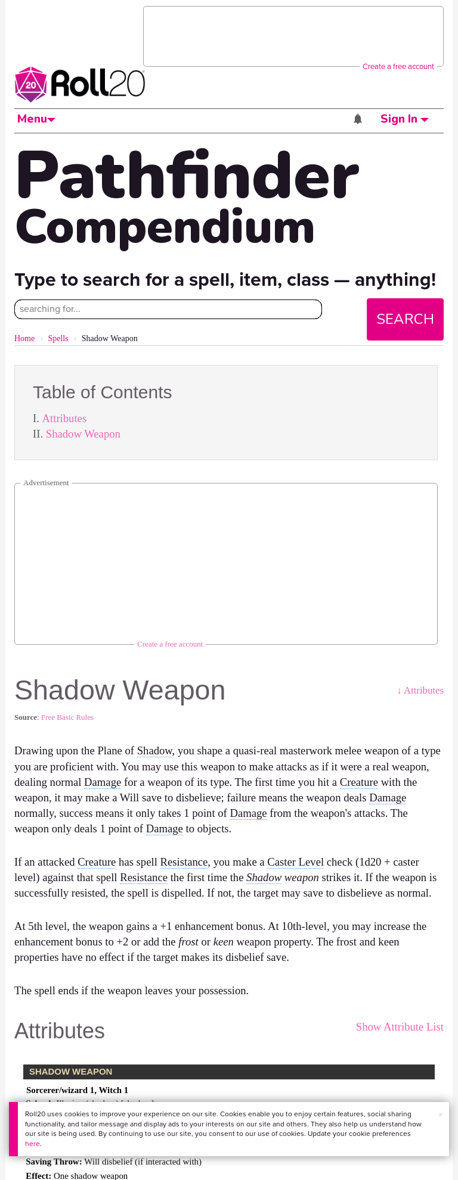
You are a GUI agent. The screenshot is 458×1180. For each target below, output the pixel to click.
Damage (102, 782)
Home (24, 338)
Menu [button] (36, 119)
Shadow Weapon (83, 433)
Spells (58, 338)
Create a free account (398, 66)
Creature (359, 782)
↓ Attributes (420, 690)
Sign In (404, 119)
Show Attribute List (400, 1026)
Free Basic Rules (67, 717)
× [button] (440, 1115)
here (32, 1143)
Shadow (154, 750)
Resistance (184, 862)
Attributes (64, 418)
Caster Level (295, 862)
